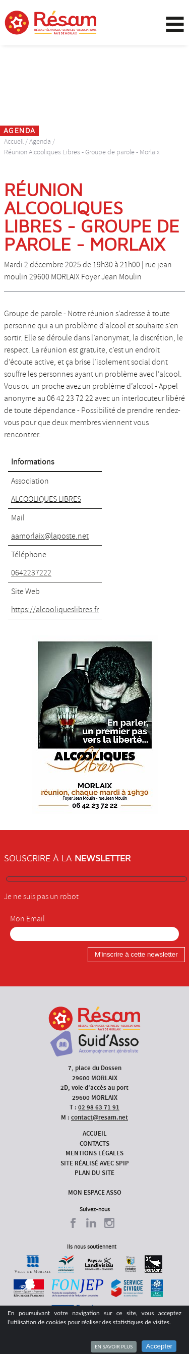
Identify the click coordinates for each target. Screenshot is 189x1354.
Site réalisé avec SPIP (94, 1163)
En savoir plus (114, 1346)
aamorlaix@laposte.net (50, 536)
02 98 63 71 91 (98, 1107)
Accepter (159, 1346)
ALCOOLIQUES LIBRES (46, 499)
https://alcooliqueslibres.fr (55, 610)
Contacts (94, 1143)
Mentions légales (94, 1153)
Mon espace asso (94, 1192)
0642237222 (31, 573)
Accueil (14, 141)
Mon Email (27, 919)
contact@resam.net (99, 1117)
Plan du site (94, 1172)
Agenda (40, 141)
